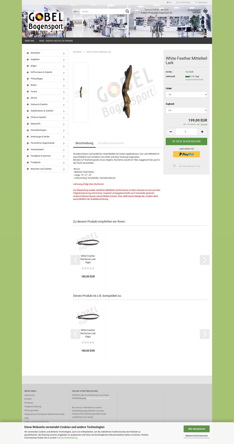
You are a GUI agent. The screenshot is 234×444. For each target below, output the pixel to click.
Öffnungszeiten (31, 412)
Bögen (32, 67)
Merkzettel (201, 2)
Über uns (29, 41)
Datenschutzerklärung (67, 438)
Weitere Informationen (196, 435)
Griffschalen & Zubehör (39, 74)
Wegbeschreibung (32, 408)
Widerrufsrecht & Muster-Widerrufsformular (44, 416)
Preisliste (28, 404)
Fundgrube (33, 164)
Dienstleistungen (36, 131)
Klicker (32, 99)
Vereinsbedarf (35, 151)
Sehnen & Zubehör (37, 106)
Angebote (33, 61)
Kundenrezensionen (111, 144)
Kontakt (28, 400)
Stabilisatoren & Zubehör (40, 112)
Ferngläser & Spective (39, 157)
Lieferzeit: (170, 78)
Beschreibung (84, 144)
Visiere (32, 93)
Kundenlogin (183, 2)
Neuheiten (33, 54)
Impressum (29, 396)
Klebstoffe (33, 125)
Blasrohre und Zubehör (39, 170)
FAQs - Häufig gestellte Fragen (56, 41)
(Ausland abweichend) (194, 81)
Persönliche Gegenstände (40, 144)
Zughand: (170, 105)
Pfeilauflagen (35, 80)
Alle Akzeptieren (196, 429)
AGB (26, 419)
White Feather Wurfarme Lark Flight (88, 260)
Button (32, 86)
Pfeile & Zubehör (36, 119)
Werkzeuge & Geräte (38, 138)
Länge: (169, 90)
